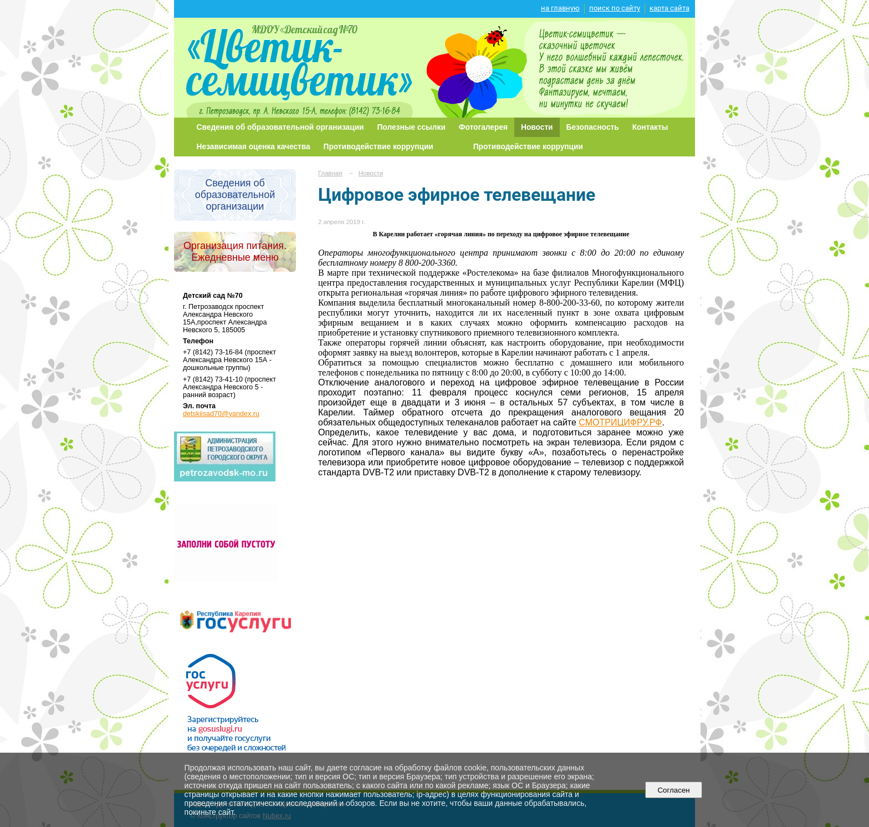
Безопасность (592, 127)
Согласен (673, 790)
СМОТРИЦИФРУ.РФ (620, 422)
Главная (330, 173)
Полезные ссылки (411, 127)
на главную (560, 8)
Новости (537, 127)
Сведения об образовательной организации (280, 127)
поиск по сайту (614, 8)
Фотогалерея (483, 127)
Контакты (650, 127)
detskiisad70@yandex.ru (221, 414)
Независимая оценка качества (253, 147)
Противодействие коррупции (378, 147)
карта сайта (669, 8)
